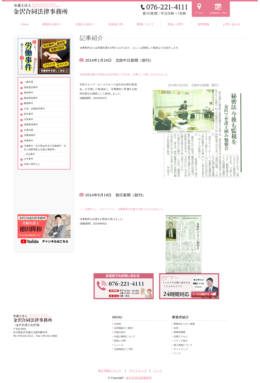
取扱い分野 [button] (175, 24)
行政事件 (28, 119)
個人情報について (183, 345)
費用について (145, 24)
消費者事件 (30, 135)
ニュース (119, 345)
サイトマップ (181, 349)
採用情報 (203, 24)
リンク (177, 353)
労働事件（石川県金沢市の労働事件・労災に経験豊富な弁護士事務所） (45, 147)
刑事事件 (28, 140)
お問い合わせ (231, 24)
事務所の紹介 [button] (51, 24)
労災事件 (30, 154)
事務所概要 (179, 332)
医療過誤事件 (31, 87)
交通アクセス (181, 336)
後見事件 (28, 113)
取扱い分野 (120, 340)
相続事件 (28, 92)
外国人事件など (32, 164)
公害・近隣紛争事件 (34, 108)
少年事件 (28, 158)
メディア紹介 (181, 340)
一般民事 (28, 82)
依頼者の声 (116, 24)
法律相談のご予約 (123, 349)
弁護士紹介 (120, 332)
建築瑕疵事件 (31, 98)
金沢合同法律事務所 (139, 377)
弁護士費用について (124, 336)
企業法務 (28, 130)
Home (25, 24)
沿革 (176, 328)
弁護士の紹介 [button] (84, 24)
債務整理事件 (31, 124)
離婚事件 (28, 103)
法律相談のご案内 (123, 328)
